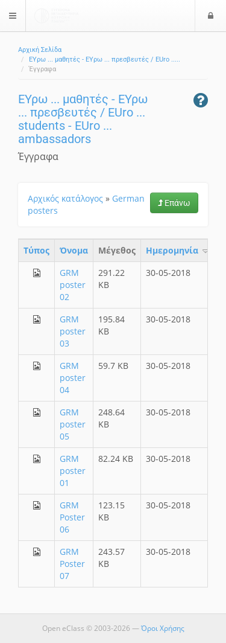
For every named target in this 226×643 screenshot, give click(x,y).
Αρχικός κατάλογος (65, 198)
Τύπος (36, 250)
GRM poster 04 (73, 377)
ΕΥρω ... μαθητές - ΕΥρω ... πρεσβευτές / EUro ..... (104, 59)
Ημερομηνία (178, 250)
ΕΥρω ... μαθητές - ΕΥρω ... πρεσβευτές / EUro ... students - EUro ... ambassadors (83, 119)
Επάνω (174, 203)
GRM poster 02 (73, 284)
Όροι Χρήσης (162, 628)
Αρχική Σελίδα (39, 50)
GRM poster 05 (73, 424)
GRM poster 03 (73, 331)
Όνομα (74, 250)
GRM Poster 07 (72, 563)
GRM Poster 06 (72, 517)
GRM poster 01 (73, 470)
